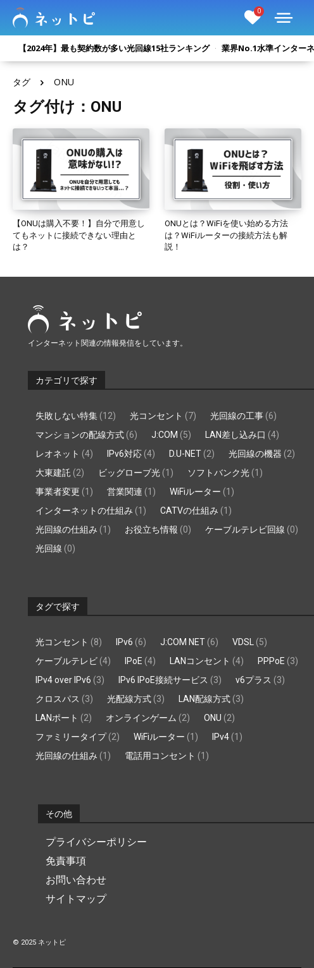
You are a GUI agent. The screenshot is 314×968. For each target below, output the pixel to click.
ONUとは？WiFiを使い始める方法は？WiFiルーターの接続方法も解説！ (226, 235)
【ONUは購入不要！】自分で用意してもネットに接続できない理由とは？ (79, 235)
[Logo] (54, 18)
